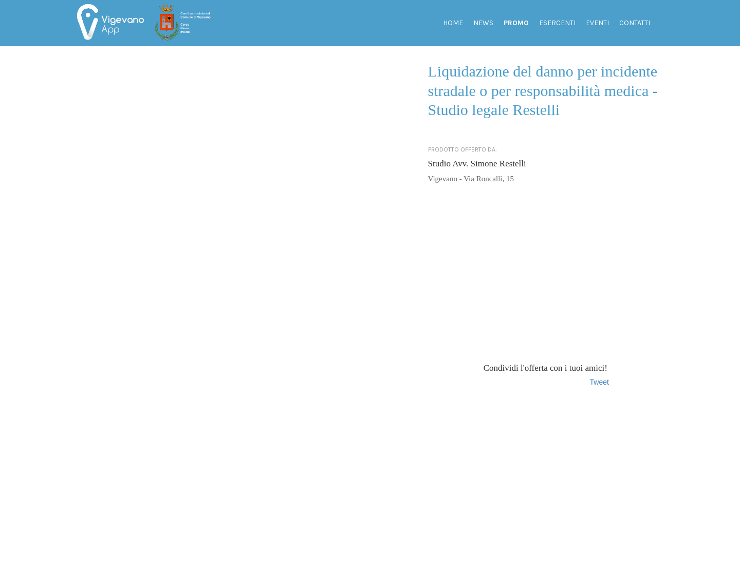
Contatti (634, 22)
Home (453, 22)
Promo (516, 22)
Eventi (597, 22)
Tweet (599, 382)
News (483, 22)
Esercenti (557, 22)
